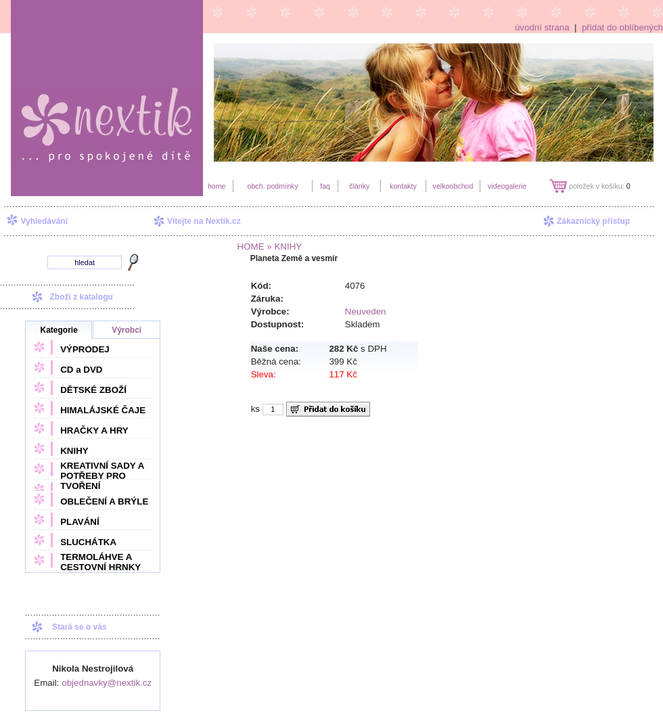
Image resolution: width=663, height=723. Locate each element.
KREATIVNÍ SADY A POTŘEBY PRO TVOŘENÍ (102, 476)
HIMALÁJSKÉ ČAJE (102, 410)
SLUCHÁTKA (88, 542)
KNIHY (74, 451)
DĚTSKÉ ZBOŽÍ (93, 390)
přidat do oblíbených (622, 27)
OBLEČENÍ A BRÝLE (104, 501)
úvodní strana (542, 27)
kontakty (403, 186)
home (217, 186)
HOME (251, 246)
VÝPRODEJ (85, 349)
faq (325, 186)
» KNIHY (283, 246)
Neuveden (365, 311)
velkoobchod (453, 186)
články (359, 186)
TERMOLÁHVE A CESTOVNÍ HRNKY (100, 562)
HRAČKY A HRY (94, 430)
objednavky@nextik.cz (107, 683)
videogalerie (507, 186)
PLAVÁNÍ (79, 522)
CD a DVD (81, 370)
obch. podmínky (272, 186)
